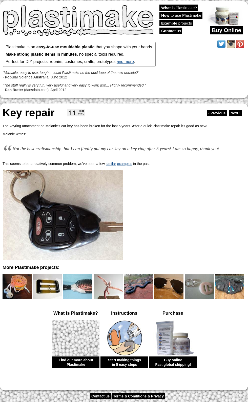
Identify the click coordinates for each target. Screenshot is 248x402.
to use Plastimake (181, 15)
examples (124, 164)
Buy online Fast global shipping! (173, 362)
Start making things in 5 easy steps (124, 362)
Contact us (100, 396)
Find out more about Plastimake (76, 362)
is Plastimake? (179, 8)
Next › (235, 113)
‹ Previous (216, 113)
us (171, 31)
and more (125, 61)
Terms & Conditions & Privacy (138, 396)
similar (111, 164)
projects (176, 23)
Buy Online (226, 30)
